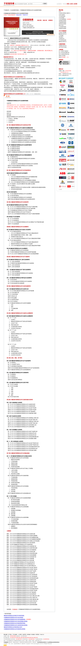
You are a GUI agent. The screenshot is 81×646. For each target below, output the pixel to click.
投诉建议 (33, 634)
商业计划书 (61, 25)
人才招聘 (20, 634)
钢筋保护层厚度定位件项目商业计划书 (13, 627)
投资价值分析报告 (62, 23)
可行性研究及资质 (62, 40)
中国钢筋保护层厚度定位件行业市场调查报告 (14, 619)
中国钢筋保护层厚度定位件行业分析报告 (13, 617)
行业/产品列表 (62, 14)
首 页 (60, 11)
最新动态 (61, 41)
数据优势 (61, 33)
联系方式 (64, 41)
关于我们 (10, 634)
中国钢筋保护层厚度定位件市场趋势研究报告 (14, 623)
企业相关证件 (61, 38)
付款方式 (64, 45)
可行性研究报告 (62, 16)
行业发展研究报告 (14, 10)
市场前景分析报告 (62, 28)
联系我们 (37, 634)
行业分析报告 (61, 17)
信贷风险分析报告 (62, 20)
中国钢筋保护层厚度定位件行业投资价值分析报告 (15, 625)
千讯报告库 (6, 10)
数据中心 (68, 13)
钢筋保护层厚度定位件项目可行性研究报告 (14, 615)
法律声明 (24, 634)
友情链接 (29, 634)
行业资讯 (61, 13)
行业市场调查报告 (62, 19)
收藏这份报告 (37, 93)
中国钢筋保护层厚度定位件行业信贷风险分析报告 (15, 621)
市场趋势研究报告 (62, 22)
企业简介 (61, 32)
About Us (42, 634)
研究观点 (64, 13)
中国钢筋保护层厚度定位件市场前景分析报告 (14, 629)
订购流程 (61, 45)
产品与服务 (61, 35)
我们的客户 (61, 37)
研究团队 (64, 32)
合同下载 (61, 47)
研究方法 (64, 33)
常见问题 (64, 47)
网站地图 (5, 634)
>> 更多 (60, 189)
